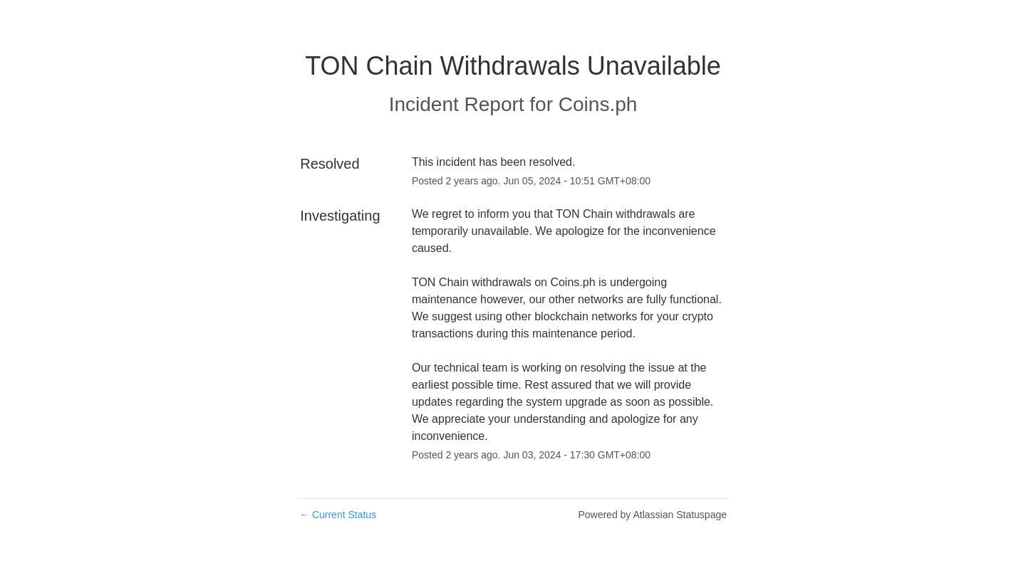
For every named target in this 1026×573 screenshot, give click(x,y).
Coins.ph (598, 104)
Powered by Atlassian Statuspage (652, 514)
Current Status (337, 514)
